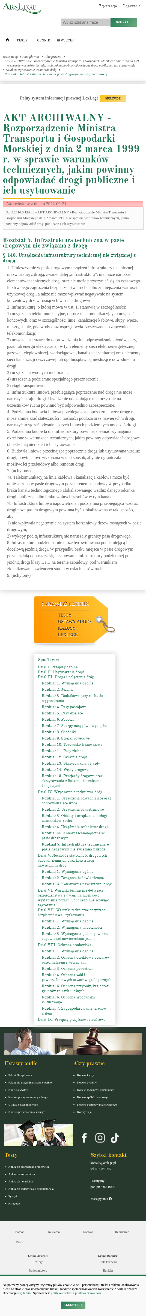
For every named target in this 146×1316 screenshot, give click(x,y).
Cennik (43, 40)
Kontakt (88, 1232)
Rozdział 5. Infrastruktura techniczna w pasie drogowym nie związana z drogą (56, 74)
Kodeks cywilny (18, 1089)
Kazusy (67, 628)
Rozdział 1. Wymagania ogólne (67, 683)
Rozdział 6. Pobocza (58, 719)
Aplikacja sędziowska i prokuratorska (31, 1188)
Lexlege (37, 1262)
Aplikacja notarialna (20, 1181)
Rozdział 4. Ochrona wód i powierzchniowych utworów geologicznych (77, 977)
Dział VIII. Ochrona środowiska (64, 945)
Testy (22, 40)
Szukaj (124, 22)
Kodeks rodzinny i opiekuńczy (95, 1089)
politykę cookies (62, 1293)
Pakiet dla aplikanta (20, 1075)
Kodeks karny (85, 1075)
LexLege (68, 634)
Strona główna (29, 57)
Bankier (108, 1270)
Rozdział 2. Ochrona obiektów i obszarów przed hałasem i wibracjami (76, 960)
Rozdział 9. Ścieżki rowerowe (66, 738)
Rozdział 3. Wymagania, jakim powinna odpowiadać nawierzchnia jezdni (75, 936)
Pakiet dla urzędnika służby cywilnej (30, 1082)
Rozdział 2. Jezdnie (57, 689)
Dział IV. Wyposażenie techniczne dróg (31, 70)
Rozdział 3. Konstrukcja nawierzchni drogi (77, 884)
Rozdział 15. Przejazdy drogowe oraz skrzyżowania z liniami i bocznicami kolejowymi (72, 781)
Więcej (65, 40)
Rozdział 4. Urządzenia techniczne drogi (75, 827)
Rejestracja (108, 6)
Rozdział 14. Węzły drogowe (65, 769)
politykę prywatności (89, 1293)
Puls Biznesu (108, 1262)
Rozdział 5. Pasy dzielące (62, 713)
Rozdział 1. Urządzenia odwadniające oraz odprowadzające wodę (76, 800)
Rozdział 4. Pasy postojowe (64, 707)
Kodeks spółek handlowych (94, 1097)
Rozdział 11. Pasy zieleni (62, 750)
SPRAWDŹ (113, 98)
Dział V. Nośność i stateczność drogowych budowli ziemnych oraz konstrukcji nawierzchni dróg (72, 860)
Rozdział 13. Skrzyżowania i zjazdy (71, 763)
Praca (19, 1242)
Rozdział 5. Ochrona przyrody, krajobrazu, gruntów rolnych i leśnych (77, 988)
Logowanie (131, 6)
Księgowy (14, 1203)
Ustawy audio (74, 621)
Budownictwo (38, 1270)
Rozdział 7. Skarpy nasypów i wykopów (74, 725)
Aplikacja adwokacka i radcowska (29, 1166)
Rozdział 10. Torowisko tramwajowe (72, 744)
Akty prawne (53, 57)
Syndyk (13, 1196)
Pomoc (19, 1232)
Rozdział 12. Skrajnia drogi (64, 757)
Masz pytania (101, 1199)
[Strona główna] (7, 41)
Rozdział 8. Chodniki (59, 732)
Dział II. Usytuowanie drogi (61, 672)
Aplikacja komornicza (21, 1174)
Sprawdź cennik (65, 604)
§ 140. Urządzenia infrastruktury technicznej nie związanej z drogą (69, 258)
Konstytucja (84, 1111)
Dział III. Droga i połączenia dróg (66, 677)
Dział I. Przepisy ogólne (58, 667)
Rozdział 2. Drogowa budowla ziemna (73, 878)
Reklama (54, 1232)
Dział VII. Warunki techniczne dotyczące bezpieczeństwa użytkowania (71, 912)
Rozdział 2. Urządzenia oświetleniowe (73, 809)
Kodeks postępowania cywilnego (28, 1097)
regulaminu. (25, 1293)
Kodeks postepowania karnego (26, 1111)
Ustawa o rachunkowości (23, 1104)
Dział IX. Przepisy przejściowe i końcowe (71, 1019)
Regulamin (122, 1232)
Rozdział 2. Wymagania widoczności (72, 927)
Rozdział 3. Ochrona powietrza (67, 968)
